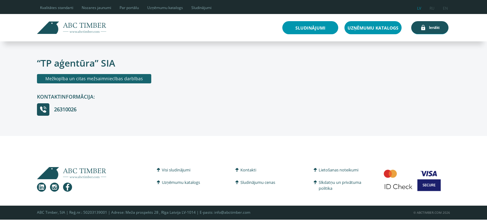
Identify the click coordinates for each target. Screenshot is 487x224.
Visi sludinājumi (176, 170)
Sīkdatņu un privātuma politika (340, 185)
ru (432, 7)
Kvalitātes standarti (56, 7)
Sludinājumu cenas (257, 182)
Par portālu (129, 7)
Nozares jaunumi (96, 7)
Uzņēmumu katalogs (165, 7)
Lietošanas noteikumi (338, 170)
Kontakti (248, 170)
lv (419, 7)
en (445, 7)
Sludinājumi (201, 7)
